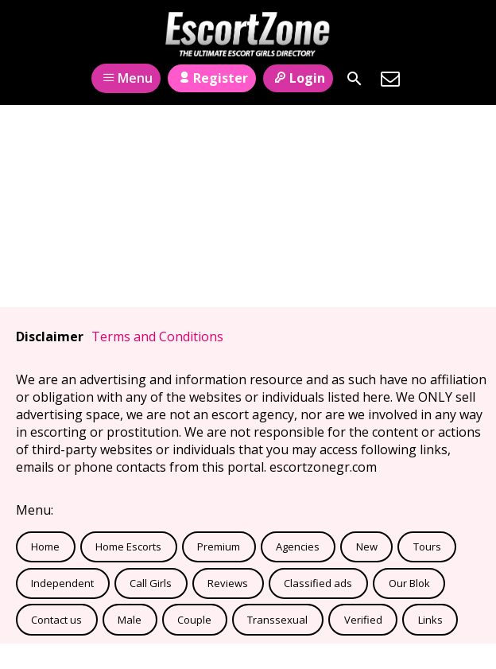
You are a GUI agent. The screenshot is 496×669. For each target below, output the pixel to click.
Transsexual (277, 620)
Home (45, 546)
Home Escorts (128, 546)
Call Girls (151, 583)
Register (212, 78)
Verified (363, 620)
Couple (194, 620)
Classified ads (318, 583)
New (367, 546)
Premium (218, 546)
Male (129, 620)
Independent (62, 583)
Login (297, 78)
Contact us (56, 620)
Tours (427, 546)
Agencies (298, 546)
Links (430, 620)
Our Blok (409, 583)
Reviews (227, 583)
